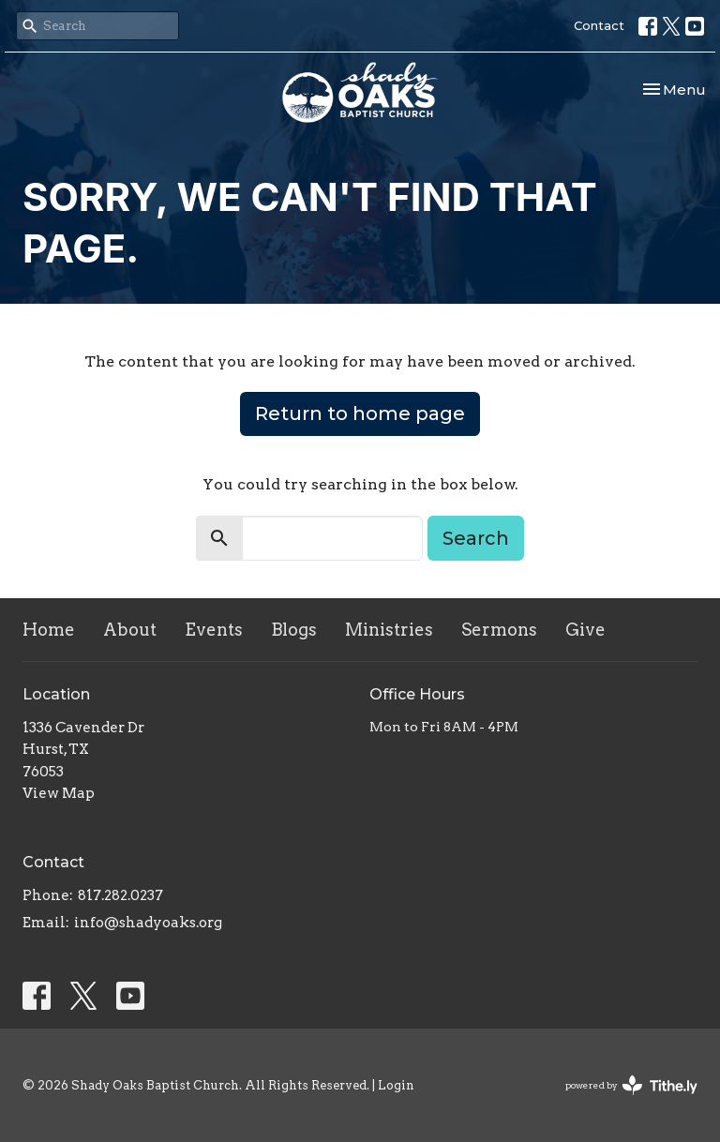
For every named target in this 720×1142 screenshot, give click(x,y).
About (130, 629)
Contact (599, 25)
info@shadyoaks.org (148, 922)
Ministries (389, 629)
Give (585, 629)
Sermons (499, 629)
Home (48, 629)
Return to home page (360, 413)
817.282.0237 (120, 895)
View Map (58, 793)
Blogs (294, 629)
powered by (631, 1085)
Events (214, 629)
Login (396, 1085)
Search (475, 538)
